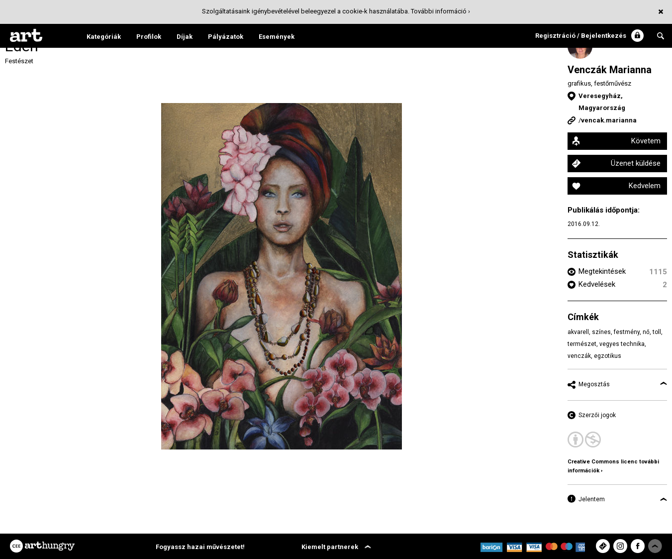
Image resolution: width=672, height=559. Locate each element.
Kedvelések (596, 284)
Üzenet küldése (636, 163)
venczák (579, 355)
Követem (646, 140)
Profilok (148, 36)
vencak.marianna (609, 120)
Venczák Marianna (610, 70)
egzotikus (607, 355)
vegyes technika (622, 343)
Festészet (19, 61)
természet (582, 343)
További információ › (440, 11)
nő (646, 332)
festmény (627, 332)
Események (276, 36)
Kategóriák (104, 36)
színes (601, 332)
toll (657, 332)
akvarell (578, 332)
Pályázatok (225, 36)
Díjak (184, 36)
